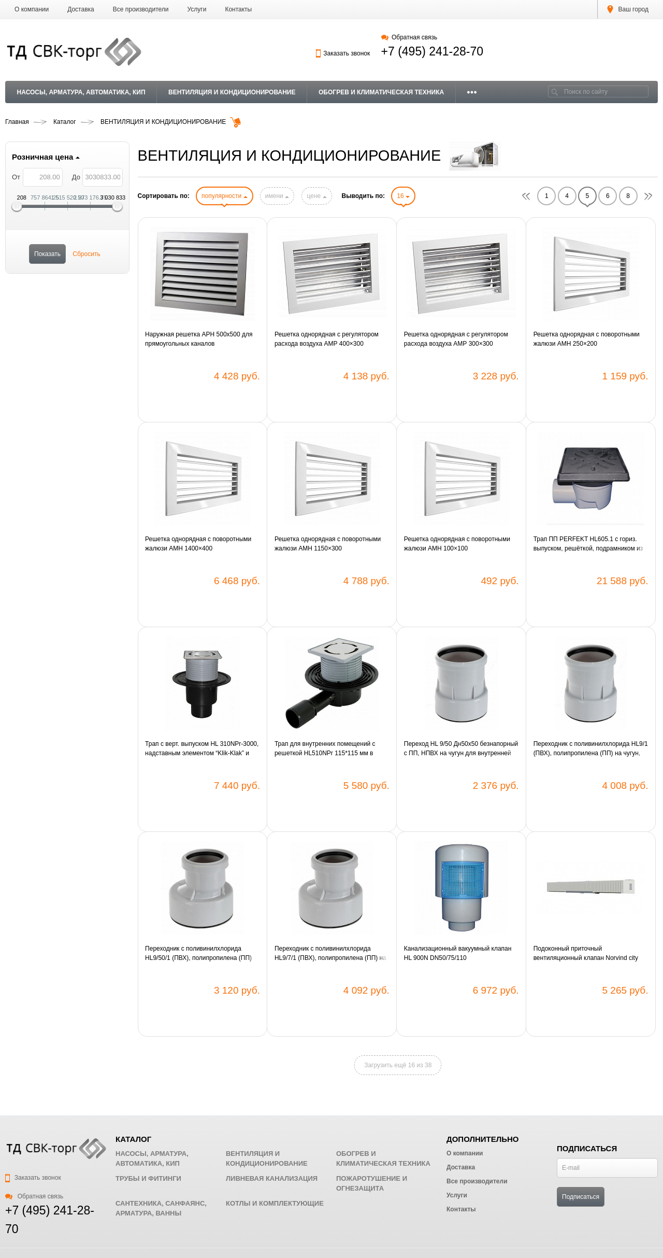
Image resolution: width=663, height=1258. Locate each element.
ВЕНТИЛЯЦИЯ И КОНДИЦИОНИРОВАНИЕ (231, 92)
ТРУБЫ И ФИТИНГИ (148, 1178)
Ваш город (627, 9)
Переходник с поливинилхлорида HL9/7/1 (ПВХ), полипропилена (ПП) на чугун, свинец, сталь (330, 954)
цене (316, 196)
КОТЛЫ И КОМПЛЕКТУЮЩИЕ (275, 1203)
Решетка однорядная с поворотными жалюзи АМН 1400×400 (198, 543)
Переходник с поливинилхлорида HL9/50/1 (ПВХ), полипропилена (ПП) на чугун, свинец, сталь (198, 954)
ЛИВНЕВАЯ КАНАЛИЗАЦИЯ (272, 1178)
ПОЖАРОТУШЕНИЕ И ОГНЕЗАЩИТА (371, 1184)
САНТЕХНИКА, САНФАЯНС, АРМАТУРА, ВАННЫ (161, 1208)
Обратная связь (409, 37)
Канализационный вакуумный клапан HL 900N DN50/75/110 (458, 953)
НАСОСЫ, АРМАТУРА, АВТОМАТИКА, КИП (81, 92)
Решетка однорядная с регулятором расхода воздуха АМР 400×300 (327, 339)
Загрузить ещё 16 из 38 (397, 1065)
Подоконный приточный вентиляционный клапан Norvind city (586, 953)
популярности (224, 196)
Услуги (197, 9)
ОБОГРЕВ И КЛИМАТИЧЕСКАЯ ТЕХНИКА (381, 92)
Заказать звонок (343, 53)
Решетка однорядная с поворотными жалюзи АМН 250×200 (587, 339)
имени (277, 196)
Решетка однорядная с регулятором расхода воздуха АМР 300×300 (456, 339)
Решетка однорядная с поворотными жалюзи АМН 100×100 (457, 543)
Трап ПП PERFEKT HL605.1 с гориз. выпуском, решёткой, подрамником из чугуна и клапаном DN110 (588, 544)
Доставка (80, 9)
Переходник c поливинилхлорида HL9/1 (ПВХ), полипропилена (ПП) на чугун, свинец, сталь (591, 749)
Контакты (238, 9)
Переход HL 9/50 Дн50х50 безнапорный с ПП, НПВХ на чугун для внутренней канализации (461, 749)
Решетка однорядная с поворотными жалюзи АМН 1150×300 (328, 543)
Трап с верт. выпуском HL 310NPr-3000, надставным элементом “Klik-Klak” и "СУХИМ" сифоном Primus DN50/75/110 (202, 749)
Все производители (141, 9)
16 (403, 196)
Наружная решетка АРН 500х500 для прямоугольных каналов (198, 339)
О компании (32, 9)
